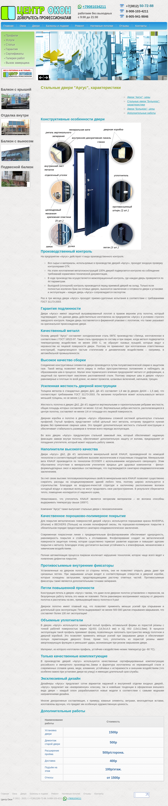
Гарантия (12, 49)
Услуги (10, 40)
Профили (12, 35)
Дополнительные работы (141, 113)
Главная (8, 25)
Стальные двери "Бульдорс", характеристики (143, 103)
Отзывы (124, 25)
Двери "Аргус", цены (138, 97)
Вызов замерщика (17, 62)
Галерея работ (15, 58)
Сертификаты (15, 53)
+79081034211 (94, 7)
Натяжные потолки (101, 25)
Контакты (141, 25)
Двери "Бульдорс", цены (141, 108)
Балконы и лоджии (57, 25)
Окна (23, 25)
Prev (40, 77)
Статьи (10, 44)
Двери (36, 25)
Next (46, 77)
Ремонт (79, 25)
